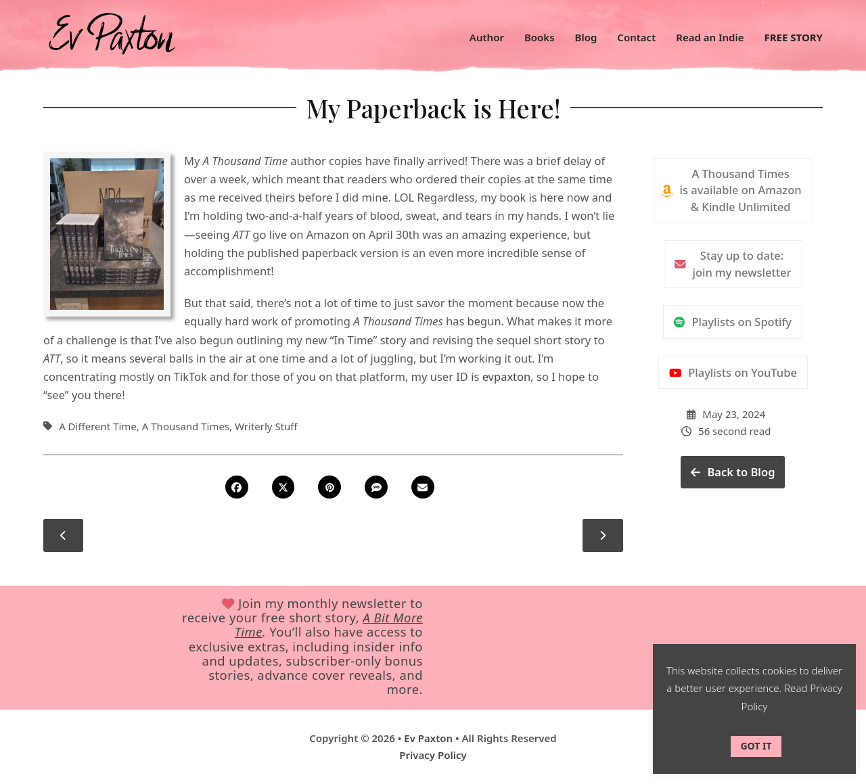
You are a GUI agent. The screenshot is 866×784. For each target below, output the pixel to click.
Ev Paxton (428, 738)
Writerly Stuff (266, 426)
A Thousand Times (185, 426)
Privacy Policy (432, 755)
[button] (240, 487)
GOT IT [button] (755, 745)
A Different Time (98, 426)
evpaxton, (508, 376)
